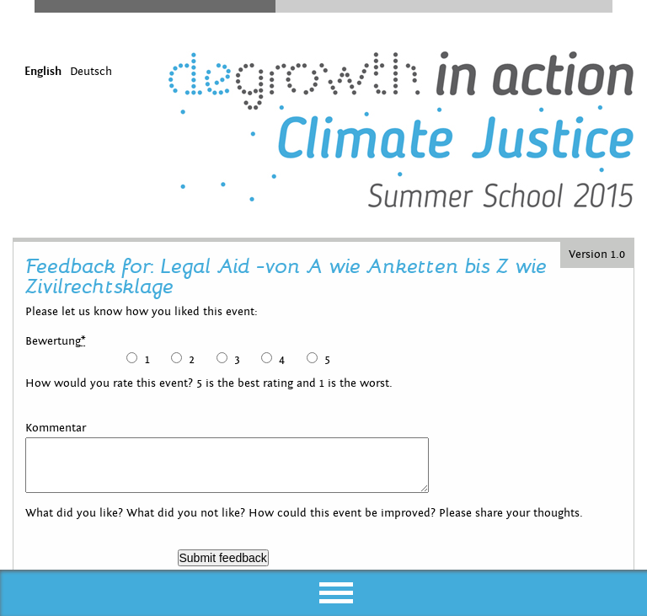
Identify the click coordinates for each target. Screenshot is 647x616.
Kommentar (55, 428)
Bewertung (55, 341)
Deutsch (91, 71)
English (42, 71)
